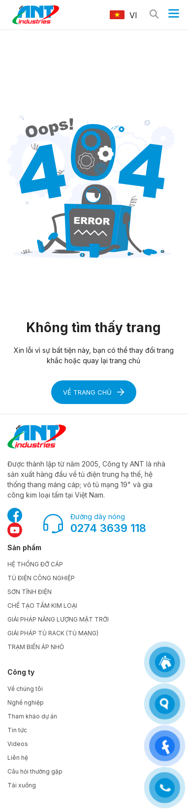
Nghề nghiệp (25, 702)
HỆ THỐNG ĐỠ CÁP (35, 564)
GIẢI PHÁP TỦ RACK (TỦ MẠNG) (52, 633)
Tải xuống (21, 785)
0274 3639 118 (108, 528)
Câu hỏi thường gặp (34, 771)
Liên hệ (17, 757)
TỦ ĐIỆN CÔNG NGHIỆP (41, 578)
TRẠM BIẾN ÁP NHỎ (35, 647)
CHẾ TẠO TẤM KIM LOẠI (42, 605)
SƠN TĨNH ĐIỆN (29, 591)
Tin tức (17, 730)
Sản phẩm (24, 547)
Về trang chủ (94, 392)
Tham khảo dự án (32, 716)
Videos (17, 744)
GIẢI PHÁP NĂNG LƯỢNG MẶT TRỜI (58, 619)
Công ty (20, 672)
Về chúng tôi (25, 688)
